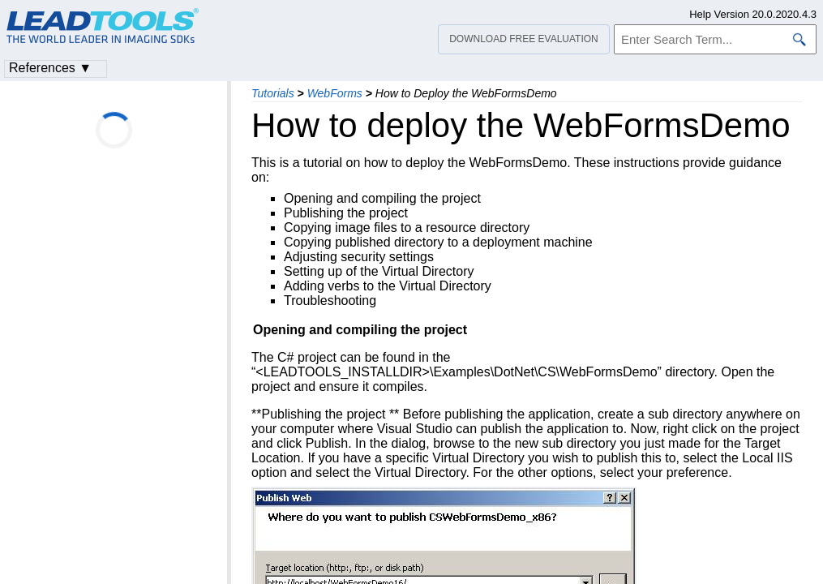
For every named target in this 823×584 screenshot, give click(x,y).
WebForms (334, 93)
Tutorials (272, 93)
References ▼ (50, 68)
